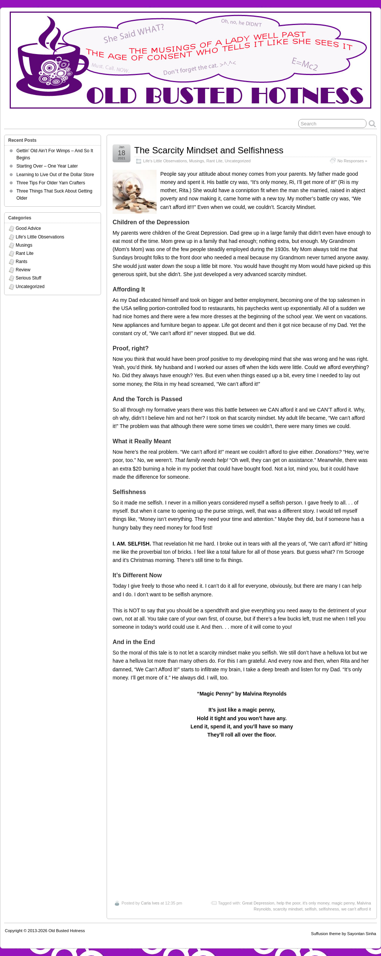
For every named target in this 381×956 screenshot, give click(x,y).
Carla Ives (150, 903)
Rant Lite (215, 161)
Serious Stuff (28, 278)
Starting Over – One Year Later (47, 166)
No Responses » (352, 161)
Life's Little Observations (165, 161)
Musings (196, 161)
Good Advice (28, 228)
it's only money (316, 903)
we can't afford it (356, 909)
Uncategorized (238, 161)
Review (23, 269)
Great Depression (258, 903)
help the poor (288, 903)
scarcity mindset (288, 909)
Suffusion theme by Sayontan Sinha (343, 933)
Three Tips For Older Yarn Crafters (50, 182)
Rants (21, 261)
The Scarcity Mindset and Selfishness (208, 150)
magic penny (343, 903)
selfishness (329, 909)
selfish (311, 909)
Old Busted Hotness (66, 930)
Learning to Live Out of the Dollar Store (55, 174)
